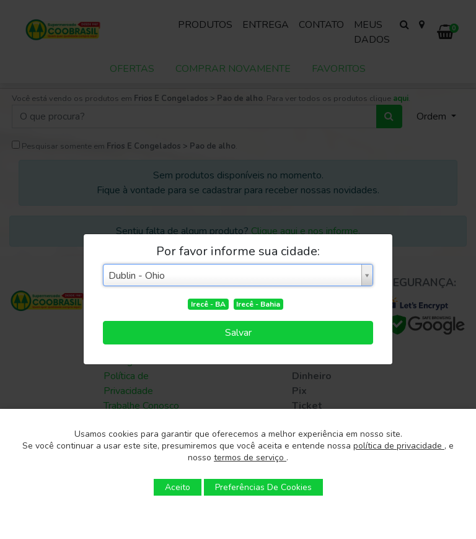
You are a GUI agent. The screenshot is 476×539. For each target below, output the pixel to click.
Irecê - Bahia (258, 304)
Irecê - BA (208, 304)
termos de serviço (250, 457)
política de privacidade (398, 446)
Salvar (238, 333)
